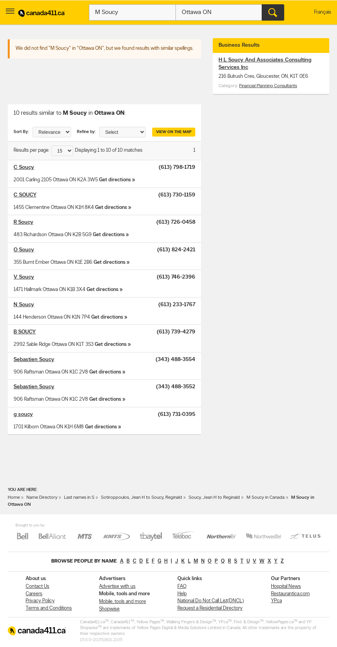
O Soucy (24, 250)
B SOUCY (25, 332)
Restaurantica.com (290, 593)
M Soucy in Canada (266, 497)
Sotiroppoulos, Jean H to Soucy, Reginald (141, 497)
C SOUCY (25, 195)
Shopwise (109, 609)
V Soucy (24, 277)
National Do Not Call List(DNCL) (210, 600)
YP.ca (276, 600)
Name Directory (41, 497)
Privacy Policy (40, 600)
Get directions (115, 179)
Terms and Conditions (49, 608)
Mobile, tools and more (122, 601)
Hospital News (286, 586)
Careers (34, 593)
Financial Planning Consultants (268, 86)
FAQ (181, 586)
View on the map (173, 132)
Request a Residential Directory (210, 608)
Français (322, 12)
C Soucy (24, 167)
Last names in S (79, 497)
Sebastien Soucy (34, 360)
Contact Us (37, 586)
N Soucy (24, 305)
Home (14, 497)
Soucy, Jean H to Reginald (214, 497)
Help (182, 593)
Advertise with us (117, 586)
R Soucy (23, 222)
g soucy (23, 414)
